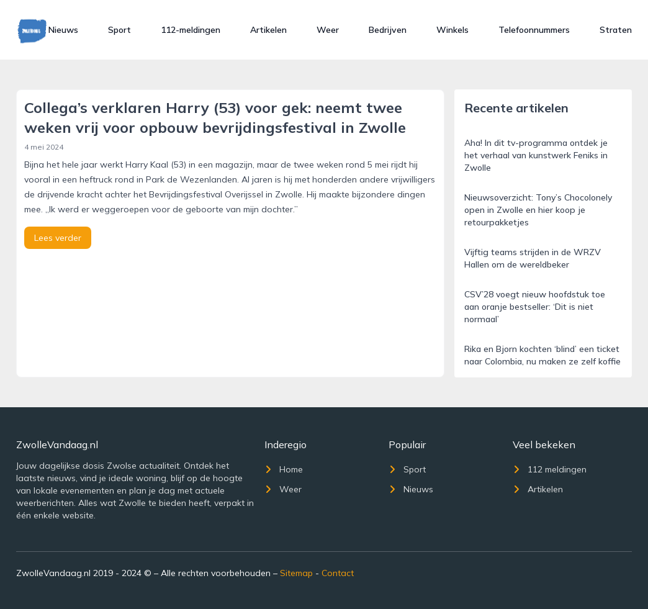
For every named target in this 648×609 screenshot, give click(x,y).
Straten (616, 29)
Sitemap (296, 573)
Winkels (452, 29)
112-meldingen (190, 29)
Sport (119, 29)
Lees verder (57, 237)
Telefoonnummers (534, 29)
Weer (328, 29)
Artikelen (268, 29)
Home (283, 469)
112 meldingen (550, 469)
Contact (338, 573)
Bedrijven (388, 29)
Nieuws (63, 29)
